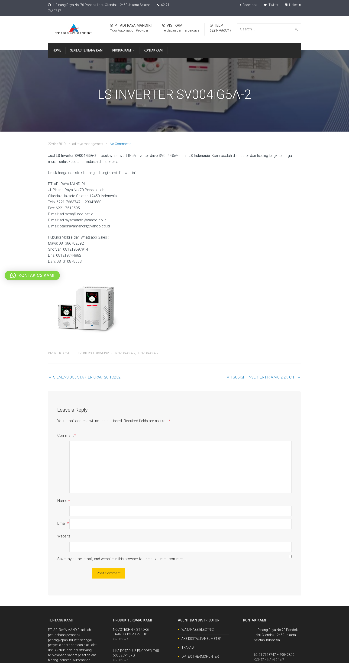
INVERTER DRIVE (59, 353)
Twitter (271, 5)
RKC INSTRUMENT (195, 635)
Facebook (248, 5)
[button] (32, 275)
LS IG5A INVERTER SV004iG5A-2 (114, 353)
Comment (66, 435)
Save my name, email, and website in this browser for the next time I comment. (121, 529)
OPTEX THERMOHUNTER (200, 626)
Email (63, 503)
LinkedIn (293, 5)
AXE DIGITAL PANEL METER (201, 609)
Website (64, 516)
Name (63, 490)
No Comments (120, 144)
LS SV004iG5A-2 (147, 353)
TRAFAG (187, 617)
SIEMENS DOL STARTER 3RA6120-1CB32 (86, 377)
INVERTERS (84, 353)
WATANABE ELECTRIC (197, 600)
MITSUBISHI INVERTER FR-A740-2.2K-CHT (261, 377)
